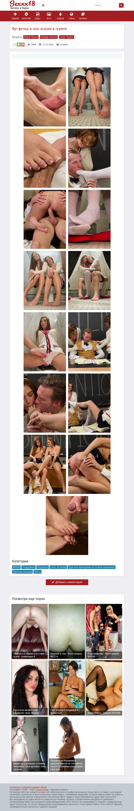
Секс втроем (58, 567)
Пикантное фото (25, 5)
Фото (49, 16)
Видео (37, 16)
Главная (15, 16)
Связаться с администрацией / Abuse (28, 787)
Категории (26, 16)
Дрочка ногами (22, 572)
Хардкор (42, 567)
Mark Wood (31, 37)
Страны (71, 16)
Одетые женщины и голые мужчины (91, 567)
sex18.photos (42, 789)
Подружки (28, 567)
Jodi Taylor (66, 37)
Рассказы (83, 16)
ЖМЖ (16, 567)
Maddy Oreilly (49, 37)
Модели (60, 16)
